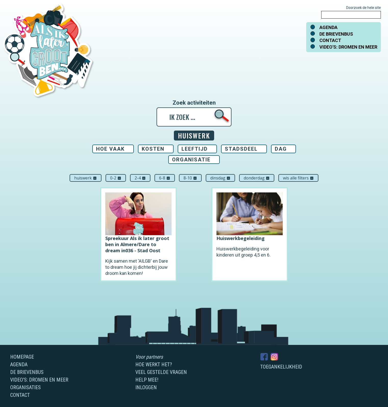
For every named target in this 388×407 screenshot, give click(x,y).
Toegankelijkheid (281, 367)
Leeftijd (195, 149)
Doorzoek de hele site (363, 8)
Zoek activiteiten (194, 103)
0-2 (115, 178)
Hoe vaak (110, 149)
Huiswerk (85, 178)
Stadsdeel (241, 149)
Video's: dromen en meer (348, 47)
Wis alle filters (298, 178)
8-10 (190, 178)
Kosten (153, 149)
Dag (281, 149)
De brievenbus (336, 34)
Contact (330, 40)
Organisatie (191, 160)
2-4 (140, 178)
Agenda (328, 27)
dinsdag (220, 178)
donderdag (257, 178)
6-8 (164, 178)
